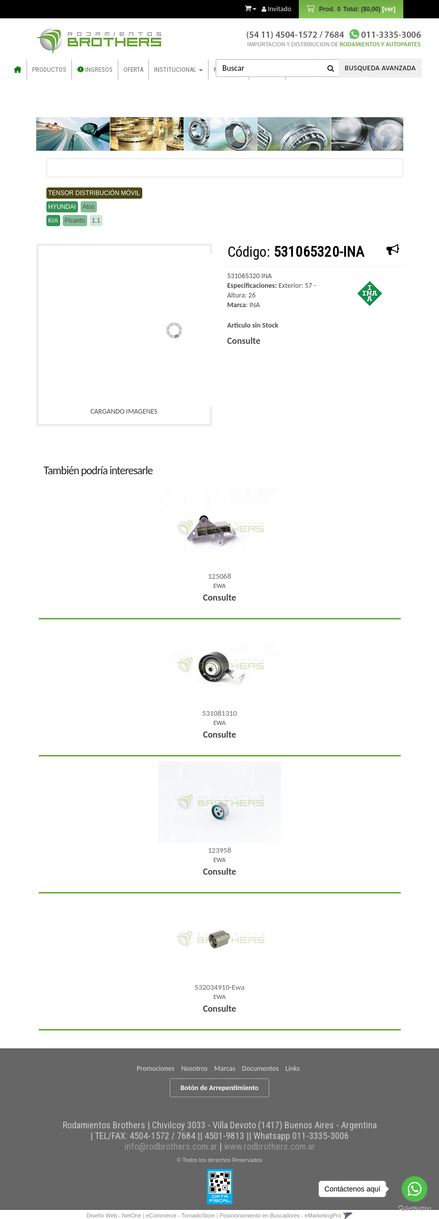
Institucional (178, 69)
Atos (89, 206)
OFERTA (133, 69)
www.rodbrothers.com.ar (269, 1146)
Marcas (224, 1068)
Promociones (155, 1068)
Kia (53, 220)
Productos (49, 69)
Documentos (260, 1068)
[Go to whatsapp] (414, 1189)
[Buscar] (331, 68)
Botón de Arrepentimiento (219, 1087)
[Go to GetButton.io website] (414, 1208)
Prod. (356, 9)
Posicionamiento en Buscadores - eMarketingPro (280, 1215)
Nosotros (194, 1068)
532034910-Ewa (220, 987)
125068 (219, 576)
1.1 (96, 220)
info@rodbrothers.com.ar (170, 1146)
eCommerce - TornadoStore (180, 1215)
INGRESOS (95, 69)
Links (293, 1068)
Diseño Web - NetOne (114, 1215)
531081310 (219, 713)
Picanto (75, 220)
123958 (219, 850)
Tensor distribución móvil (94, 193)
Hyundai (62, 206)
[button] (250, 6)
